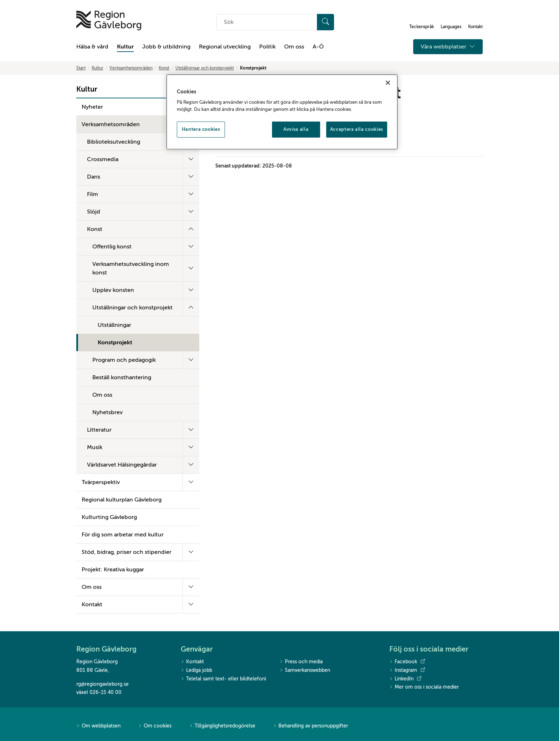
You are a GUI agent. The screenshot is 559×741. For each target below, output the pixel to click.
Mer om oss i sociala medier (424, 687)
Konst (164, 68)
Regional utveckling (225, 46)
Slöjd (93, 212)
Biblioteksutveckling (113, 142)
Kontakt (92, 604)
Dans (93, 177)
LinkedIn (405, 679)
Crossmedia (102, 159)
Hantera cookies (201, 129)
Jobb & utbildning (166, 46)
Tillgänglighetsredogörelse (222, 726)
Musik (94, 447)
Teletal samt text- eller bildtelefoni (223, 679)
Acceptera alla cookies (356, 129)
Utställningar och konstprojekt (204, 68)
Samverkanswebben (305, 671)
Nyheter (92, 107)
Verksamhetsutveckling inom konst (130, 268)
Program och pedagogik (124, 360)
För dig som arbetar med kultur (123, 534)
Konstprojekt (115, 342)
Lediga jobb (196, 671)
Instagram (407, 670)
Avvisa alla (295, 129)
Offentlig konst (112, 246)
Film (92, 194)
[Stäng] (388, 83)
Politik (267, 46)
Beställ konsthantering (121, 377)
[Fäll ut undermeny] (191, 159)
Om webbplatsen (98, 726)
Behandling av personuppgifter (310, 726)
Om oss (294, 46)
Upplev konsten (113, 290)
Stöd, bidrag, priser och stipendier (126, 552)
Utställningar (114, 325)
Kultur (125, 46)
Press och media (301, 662)
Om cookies (154, 726)
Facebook (407, 661)
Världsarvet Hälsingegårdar (122, 465)
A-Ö (318, 46)
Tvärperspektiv (101, 482)
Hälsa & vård (92, 46)
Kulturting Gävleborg (109, 517)
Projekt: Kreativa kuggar (113, 569)
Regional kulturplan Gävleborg (121, 499)
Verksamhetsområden (131, 68)
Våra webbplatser (448, 46)
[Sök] (325, 22)
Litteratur (99, 430)
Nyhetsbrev (107, 412)
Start (81, 68)
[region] (282, 112)
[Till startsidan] (108, 20)
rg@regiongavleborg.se (102, 684)
